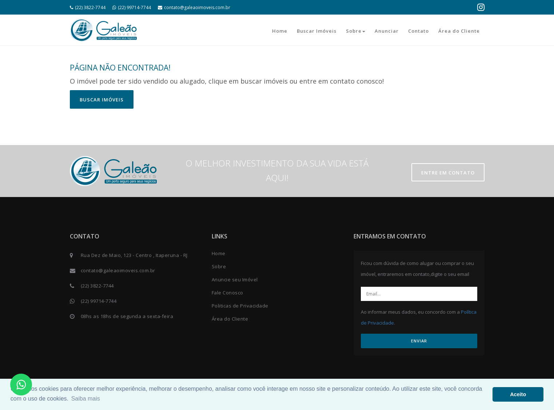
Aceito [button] (518, 394)
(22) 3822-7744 (87, 7)
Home (279, 31)
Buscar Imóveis (316, 31)
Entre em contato (448, 172)
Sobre (355, 31)
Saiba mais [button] (85, 398)
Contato (418, 31)
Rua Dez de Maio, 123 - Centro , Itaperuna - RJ (134, 255)
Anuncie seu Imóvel (235, 279)
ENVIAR (419, 340)
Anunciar (387, 31)
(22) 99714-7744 (131, 7)
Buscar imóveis (102, 99)
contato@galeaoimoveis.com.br (194, 7)
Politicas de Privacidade (240, 305)
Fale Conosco (227, 292)
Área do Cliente (459, 31)
